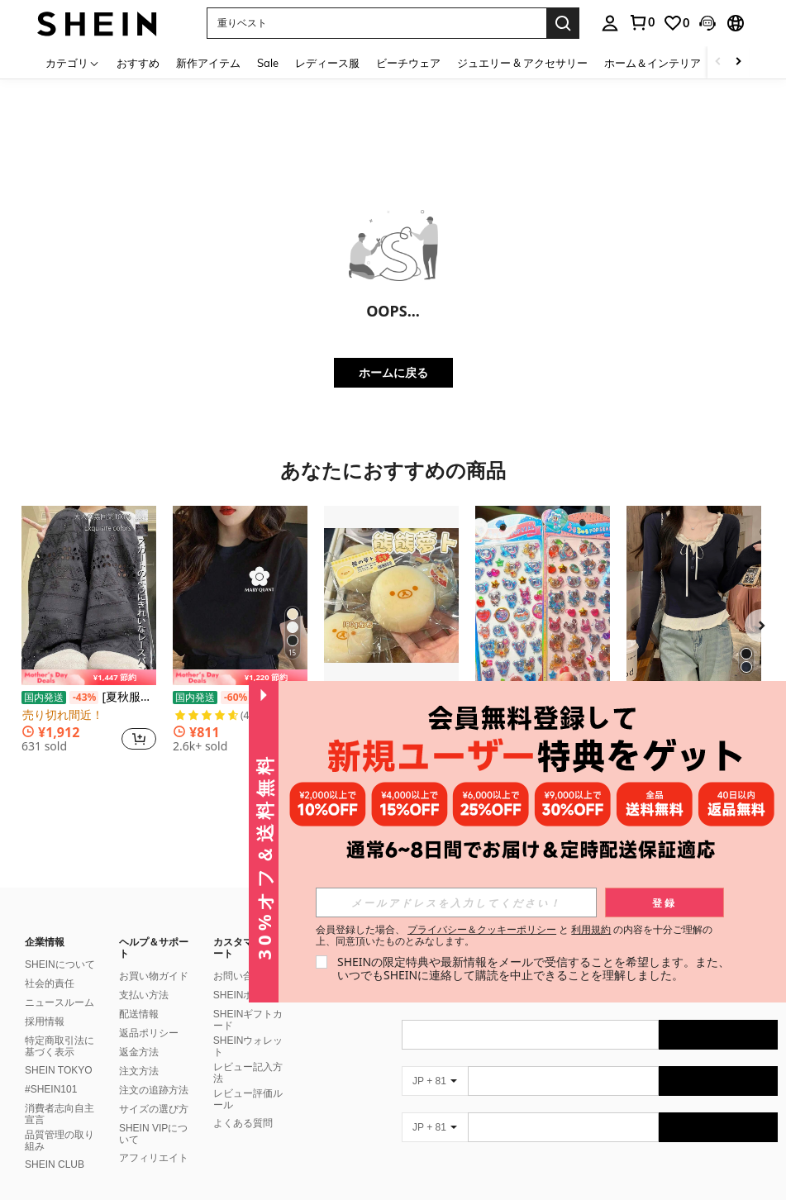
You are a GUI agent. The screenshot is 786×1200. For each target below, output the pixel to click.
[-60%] (235, 697)
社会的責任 (49, 963)
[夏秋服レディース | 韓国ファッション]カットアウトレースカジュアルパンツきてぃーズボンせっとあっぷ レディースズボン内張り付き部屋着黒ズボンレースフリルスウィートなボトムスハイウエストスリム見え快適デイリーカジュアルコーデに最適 (88, 697)
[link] (641, 22)
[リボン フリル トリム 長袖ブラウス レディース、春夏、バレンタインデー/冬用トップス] (693, 595)
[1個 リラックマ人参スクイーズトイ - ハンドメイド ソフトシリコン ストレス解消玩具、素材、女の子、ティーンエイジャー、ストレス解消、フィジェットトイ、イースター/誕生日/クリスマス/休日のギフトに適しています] (391, 595)
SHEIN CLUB (54, 1144)
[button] (376, 23)
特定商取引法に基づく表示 (59, 1026)
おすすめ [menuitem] (138, 62)
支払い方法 (144, 975)
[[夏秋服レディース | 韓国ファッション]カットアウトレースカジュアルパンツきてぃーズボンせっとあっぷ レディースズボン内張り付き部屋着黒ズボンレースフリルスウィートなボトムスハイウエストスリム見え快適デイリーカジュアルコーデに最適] (88, 595)
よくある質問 (243, 1103)
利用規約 (591, 929)
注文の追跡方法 (153, 1070)
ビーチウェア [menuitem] (408, 62)
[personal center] (610, 23)
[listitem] (88, 636)
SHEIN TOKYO (59, 1050)
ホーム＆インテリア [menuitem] (652, 62)
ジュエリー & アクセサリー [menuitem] (522, 62)
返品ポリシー (149, 1013)
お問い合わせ (243, 956)
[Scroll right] (738, 62)
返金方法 (139, 1032)
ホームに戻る (393, 372)
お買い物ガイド (153, 956)
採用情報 (44, 1001)
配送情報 (139, 994)
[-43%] (83, 697)
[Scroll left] (718, 62)
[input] (456, 902)
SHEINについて (60, 944)
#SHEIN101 (51, 1069)
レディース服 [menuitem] (327, 62)
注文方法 (139, 1051)
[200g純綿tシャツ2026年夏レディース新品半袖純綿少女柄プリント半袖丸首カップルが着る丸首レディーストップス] (240, 595)
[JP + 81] (435, 1061)
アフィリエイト (153, 1138)
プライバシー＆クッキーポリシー (481, 929)
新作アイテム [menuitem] (208, 62)
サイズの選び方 (153, 1089)
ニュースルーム (59, 982)
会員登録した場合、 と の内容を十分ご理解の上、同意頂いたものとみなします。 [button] (514, 935)
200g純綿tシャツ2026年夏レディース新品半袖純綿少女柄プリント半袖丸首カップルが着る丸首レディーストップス (240, 697)
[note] (88, 677)
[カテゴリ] (72, 62)
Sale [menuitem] (268, 62)
